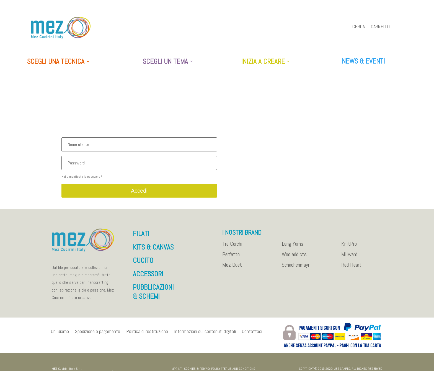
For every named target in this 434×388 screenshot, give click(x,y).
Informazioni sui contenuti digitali (205, 334)
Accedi (139, 193)
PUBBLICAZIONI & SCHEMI (153, 294)
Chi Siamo (60, 334)
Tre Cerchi (232, 246)
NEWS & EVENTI (363, 61)
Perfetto (231, 257)
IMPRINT (176, 371)
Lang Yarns (292, 246)
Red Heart (351, 267)
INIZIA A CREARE (263, 62)
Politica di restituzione (147, 334)
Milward (349, 257)
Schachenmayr (295, 267)
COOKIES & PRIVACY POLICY (202, 371)
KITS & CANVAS (153, 250)
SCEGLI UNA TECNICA (55, 62)
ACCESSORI (148, 276)
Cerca (358, 27)
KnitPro (349, 246)
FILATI (141, 236)
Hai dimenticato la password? (81, 179)
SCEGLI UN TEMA (165, 62)
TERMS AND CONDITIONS (239, 371)
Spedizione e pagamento (97, 334)
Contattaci (252, 334)
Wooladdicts (294, 257)
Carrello (380, 27)
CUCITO (143, 263)
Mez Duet (232, 267)
